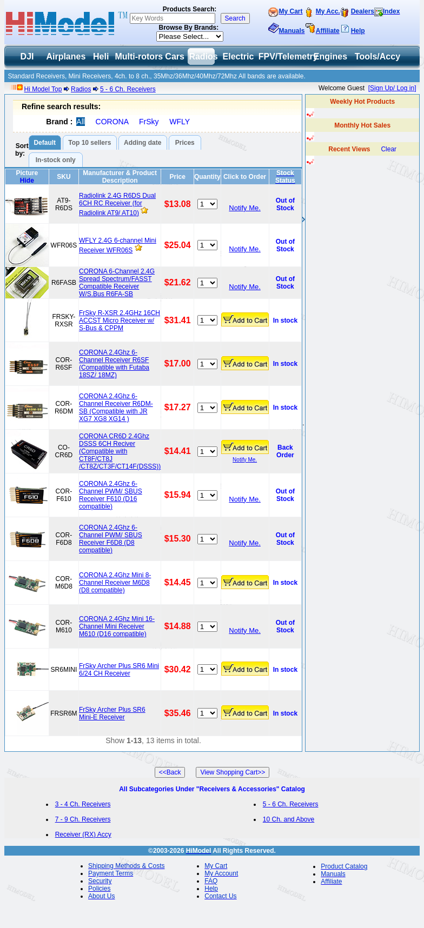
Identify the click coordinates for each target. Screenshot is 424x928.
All (80, 121)
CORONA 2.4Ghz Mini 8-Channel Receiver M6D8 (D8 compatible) (115, 582)
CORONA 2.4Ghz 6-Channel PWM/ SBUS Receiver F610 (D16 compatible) (110, 495)
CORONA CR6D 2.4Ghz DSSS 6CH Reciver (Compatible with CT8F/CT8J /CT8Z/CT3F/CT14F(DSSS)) (120, 451)
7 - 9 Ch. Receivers (83, 819)
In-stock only (56, 160)
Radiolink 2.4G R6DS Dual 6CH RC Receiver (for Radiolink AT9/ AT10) (117, 204)
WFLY (179, 121)
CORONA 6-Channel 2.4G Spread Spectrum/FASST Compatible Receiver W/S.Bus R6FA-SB (117, 283)
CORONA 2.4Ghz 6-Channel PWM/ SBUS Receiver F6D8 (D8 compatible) (110, 539)
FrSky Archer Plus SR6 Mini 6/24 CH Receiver (119, 669)
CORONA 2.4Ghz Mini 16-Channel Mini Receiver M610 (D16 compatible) (117, 626)
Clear (388, 149)
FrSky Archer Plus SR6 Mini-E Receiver (112, 713)
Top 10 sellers (89, 142)
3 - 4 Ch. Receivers (83, 804)
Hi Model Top (43, 89)
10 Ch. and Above (288, 819)
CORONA (112, 121)
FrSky (149, 121)
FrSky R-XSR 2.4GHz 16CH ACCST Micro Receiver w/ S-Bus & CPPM (119, 320)
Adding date (142, 142)
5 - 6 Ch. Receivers (128, 89)
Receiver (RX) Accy (83, 834)
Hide (27, 180)
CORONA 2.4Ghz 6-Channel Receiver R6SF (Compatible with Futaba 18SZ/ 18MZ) (114, 364)
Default (45, 142)
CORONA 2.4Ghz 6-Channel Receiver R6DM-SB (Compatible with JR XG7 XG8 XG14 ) (116, 407)
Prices (185, 142)
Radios (81, 89)
